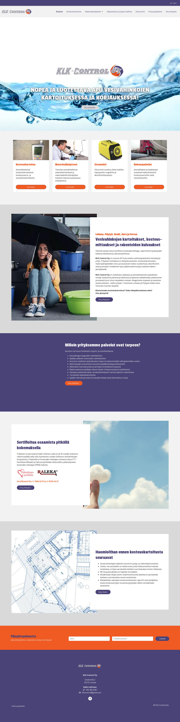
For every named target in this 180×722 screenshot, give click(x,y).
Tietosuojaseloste (18, 706)
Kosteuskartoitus (73, 11)
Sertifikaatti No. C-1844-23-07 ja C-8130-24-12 (37, 481)
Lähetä (162, 638)
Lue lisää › (31, 187)
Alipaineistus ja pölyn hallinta (119, 11)
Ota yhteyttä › (90, 107)
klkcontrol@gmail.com (90, 692)
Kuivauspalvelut (155, 11)
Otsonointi (140, 11)
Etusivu (59, 11)
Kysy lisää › (103, 592)
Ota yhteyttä (171, 11)
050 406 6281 (90, 690)
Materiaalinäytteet (93, 11)
